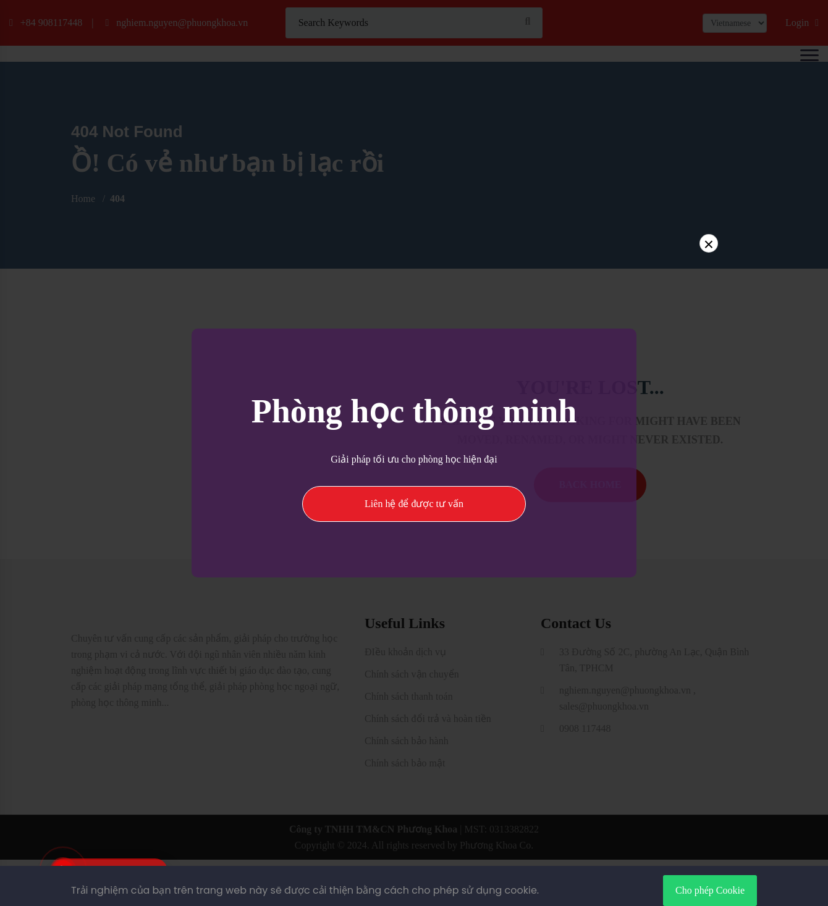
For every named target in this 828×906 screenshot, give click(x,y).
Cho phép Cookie (710, 890)
